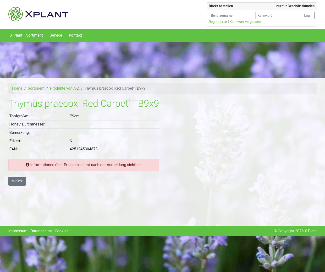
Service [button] (56, 35)
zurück (17, 181)
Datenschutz (41, 231)
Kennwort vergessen (245, 22)
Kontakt (75, 35)
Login (308, 15)
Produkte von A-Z (64, 88)
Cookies (61, 231)
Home (17, 88)
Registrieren (218, 22)
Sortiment (36, 88)
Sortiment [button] (34, 35)
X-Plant (16, 35)
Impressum (18, 231)
